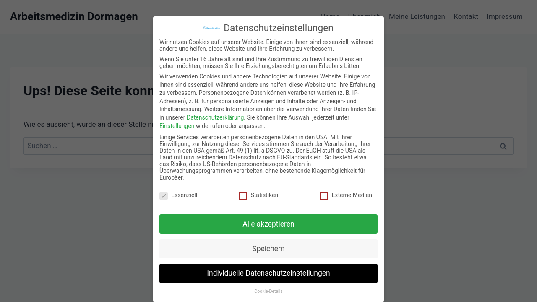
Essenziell (178, 189)
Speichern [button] (268, 243)
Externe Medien (346, 189)
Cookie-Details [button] (268, 286)
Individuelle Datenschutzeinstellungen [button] (268, 267)
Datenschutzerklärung (215, 111)
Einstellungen (177, 120)
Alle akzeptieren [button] (268, 218)
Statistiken (258, 189)
